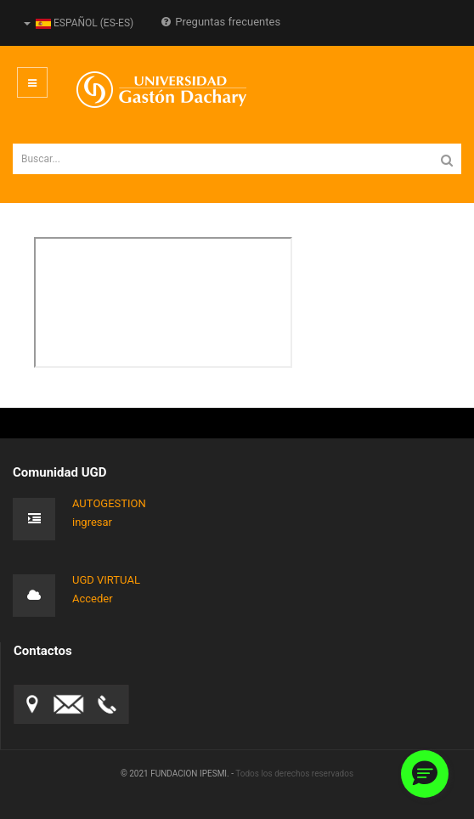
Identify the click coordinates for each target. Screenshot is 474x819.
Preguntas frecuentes (220, 21)
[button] (425, 774)
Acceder (92, 598)
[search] (237, 159)
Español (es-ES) (78, 23)
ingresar (92, 522)
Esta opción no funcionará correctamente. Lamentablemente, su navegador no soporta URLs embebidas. (163, 302)
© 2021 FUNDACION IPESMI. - (178, 773)
